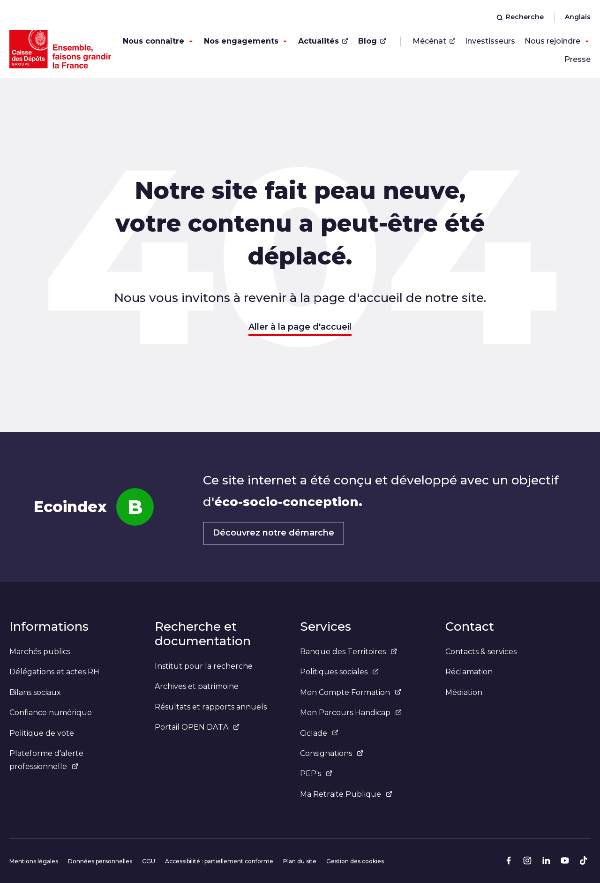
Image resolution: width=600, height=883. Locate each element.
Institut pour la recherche (204, 666)
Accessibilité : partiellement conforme (219, 861)
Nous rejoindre (552, 41)
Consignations (331, 753)
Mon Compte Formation (350, 692)
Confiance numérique (50, 712)
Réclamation (469, 671)
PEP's (316, 773)
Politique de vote (41, 733)
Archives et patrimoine (197, 686)
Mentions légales (33, 861)
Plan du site (299, 861)
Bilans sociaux (35, 692)
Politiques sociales (339, 671)
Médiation (463, 692)
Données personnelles (100, 861)
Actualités (323, 41)
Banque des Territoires (348, 651)
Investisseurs (490, 41)
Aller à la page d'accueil (300, 327)
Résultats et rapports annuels (211, 706)
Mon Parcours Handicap (351, 712)
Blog (372, 41)
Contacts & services (481, 651)
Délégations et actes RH (54, 671)
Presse (577, 59)
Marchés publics (39, 651)
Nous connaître (153, 41)
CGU (148, 861)
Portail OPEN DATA (197, 727)
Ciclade (319, 733)
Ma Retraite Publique (346, 794)
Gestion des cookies (355, 861)
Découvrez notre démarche (273, 533)
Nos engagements (241, 41)
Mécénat (434, 41)
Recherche (520, 17)
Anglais (578, 17)
